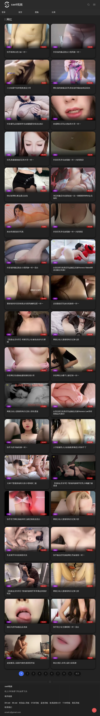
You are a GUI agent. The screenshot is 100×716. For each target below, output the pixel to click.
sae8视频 (14, 5)
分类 (53, 12)
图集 (37, 12)
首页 (20, 12)
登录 (3, 12)
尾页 (77, 674)
